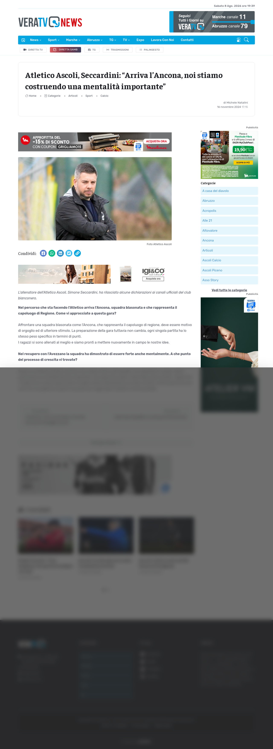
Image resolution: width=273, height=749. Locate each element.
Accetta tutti (230, 679)
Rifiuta (230, 707)
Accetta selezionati (229, 693)
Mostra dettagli (232, 734)
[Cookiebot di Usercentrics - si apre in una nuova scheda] (36, 734)
